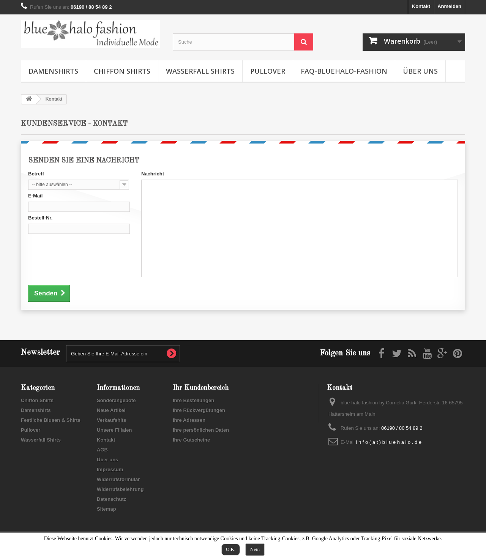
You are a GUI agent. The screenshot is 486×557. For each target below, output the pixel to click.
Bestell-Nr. (40, 218)
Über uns (420, 71)
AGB (102, 450)
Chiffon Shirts (122, 71)
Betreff (36, 174)
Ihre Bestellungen (193, 400)
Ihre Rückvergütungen (199, 410)
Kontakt (421, 6)
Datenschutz (111, 499)
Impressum (110, 469)
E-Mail (35, 196)
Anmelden (449, 6)
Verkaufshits (111, 420)
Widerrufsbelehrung (120, 489)
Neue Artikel (111, 410)
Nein (255, 549)
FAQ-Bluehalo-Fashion (344, 71)
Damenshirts (53, 71)
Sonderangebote (116, 400)
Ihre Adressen (189, 420)
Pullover (267, 71)
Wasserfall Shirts (200, 71)
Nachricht (152, 174)
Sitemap (106, 509)
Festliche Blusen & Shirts (50, 420)
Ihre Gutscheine (191, 440)
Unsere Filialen (114, 430)
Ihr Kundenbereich (201, 388)
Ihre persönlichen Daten (201, 430)
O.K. (230, 549)
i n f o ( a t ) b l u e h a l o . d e (388, 442)
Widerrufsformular (118, 479)
